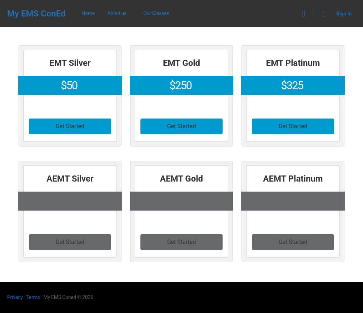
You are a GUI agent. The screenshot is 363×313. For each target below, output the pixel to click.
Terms (33, 297)
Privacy (15, 297)
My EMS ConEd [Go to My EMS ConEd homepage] (36, 14)
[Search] (304, 13)
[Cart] (324, 13)
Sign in (344, 13)
